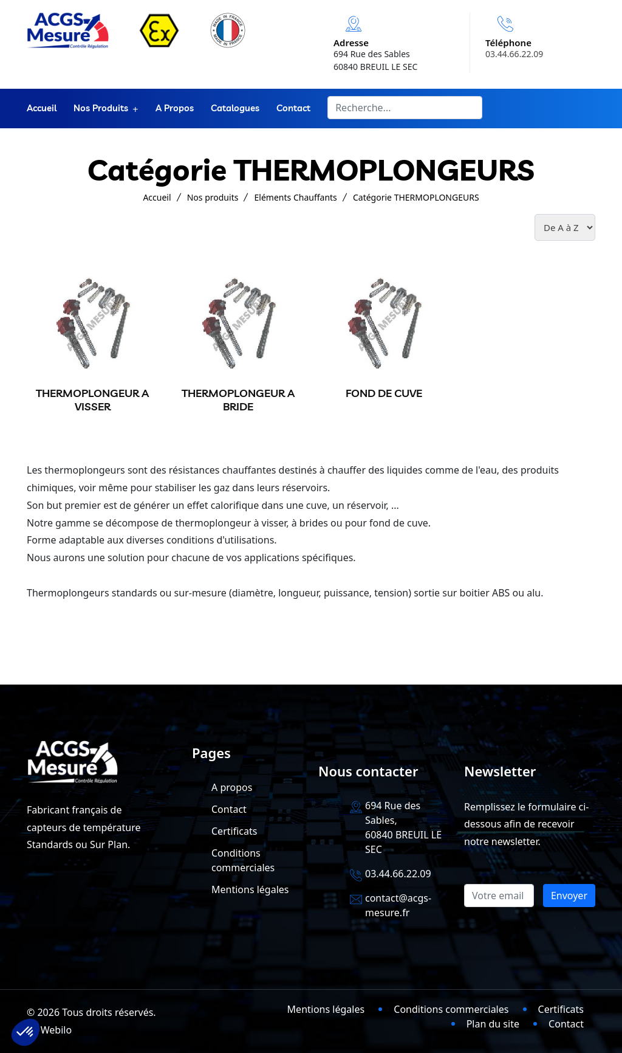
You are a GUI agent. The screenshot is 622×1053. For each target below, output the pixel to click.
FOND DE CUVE (384, 393)
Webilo (56, 1030)
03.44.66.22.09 (514, 54)
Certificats (234, 831)
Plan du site (492, 1024)
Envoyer (569, 895)
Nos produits (100, 108)
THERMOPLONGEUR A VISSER (92, 399)
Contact (293, 108)
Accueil (41, 108)
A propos (175, 108)
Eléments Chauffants (296, 197)
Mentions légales (250, 889)
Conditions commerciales (451, 1009)
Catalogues (235, 108)
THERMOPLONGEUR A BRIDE (238, 399)
